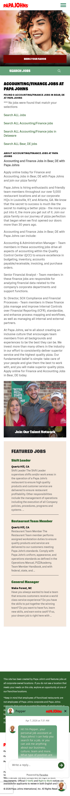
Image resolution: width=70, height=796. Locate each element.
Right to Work (45, 781)
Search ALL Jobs (15, 115)
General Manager (25, 582)
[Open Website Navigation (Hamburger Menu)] (62, 9)
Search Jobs (19, 71)
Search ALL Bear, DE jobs (20, 143)
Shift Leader (21, 460)
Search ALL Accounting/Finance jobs (28, 123)
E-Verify (29, 781)
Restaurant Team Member (31, 521)
